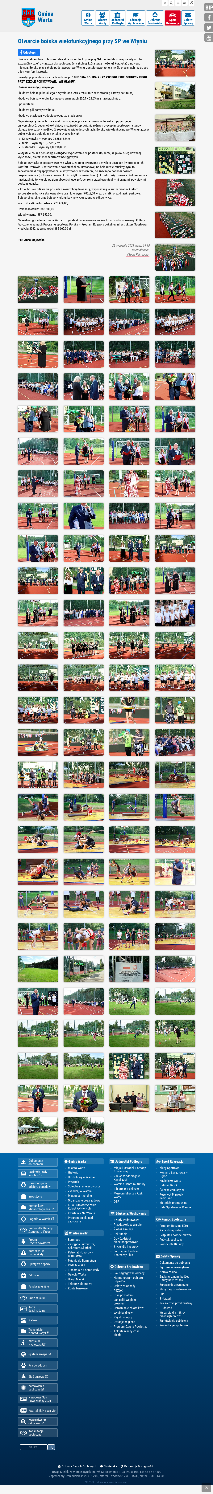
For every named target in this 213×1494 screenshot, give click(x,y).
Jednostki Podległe (126, 1162)
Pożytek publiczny (171, 1241)
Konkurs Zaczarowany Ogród (174, 1175)
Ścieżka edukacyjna (172, 1191)
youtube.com (209, 37)
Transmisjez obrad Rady (34, 1337)
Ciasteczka (108, 1475)
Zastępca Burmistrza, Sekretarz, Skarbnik (81, 1247)
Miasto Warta (76, 1168)
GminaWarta (88, 19)
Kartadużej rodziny (32, 1314)
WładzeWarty (102, 19)
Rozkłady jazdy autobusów (33, 1175)
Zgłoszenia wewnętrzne (174, 1268)
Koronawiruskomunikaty (32, 1256)
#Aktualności (140, 251)
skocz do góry (206, 1488)
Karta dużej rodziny (172, 1231)
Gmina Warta (75, 1162)
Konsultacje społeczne (32, 1442)
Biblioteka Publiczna (127, 1190)
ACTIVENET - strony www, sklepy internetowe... (106, 1491)
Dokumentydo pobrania (32, 1163)
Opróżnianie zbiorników (129, 1309)
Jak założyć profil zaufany (176, 1304)
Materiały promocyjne (173, 1204)
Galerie (28, 1326)
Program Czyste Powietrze (130, 1328)
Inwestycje (31, 1199)
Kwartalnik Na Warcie (38, 1419)
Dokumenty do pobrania (175, 1264)
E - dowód (166, 1309)
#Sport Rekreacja (138, 255)
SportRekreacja (172, 19)
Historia (73, 1173)
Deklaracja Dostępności (137, 1475)
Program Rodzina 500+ (174, 1227)
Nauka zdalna (168, 1273)
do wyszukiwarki (171, 3)
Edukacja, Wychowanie (128, 1215)
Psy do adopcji (33, 1373)
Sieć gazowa (34, 1384)
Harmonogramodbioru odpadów (35, 1186)
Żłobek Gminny (123, 1230)
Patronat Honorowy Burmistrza (80, 1255)
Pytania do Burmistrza (82, 1262)
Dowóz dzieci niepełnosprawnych (126, 1241)
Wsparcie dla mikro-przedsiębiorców (172, 1315)
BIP (162, 1295)
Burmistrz (74, 1241)
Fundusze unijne (34, 1291)
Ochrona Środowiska (126, 1268)
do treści (165, 3)
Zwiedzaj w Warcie (80, 1192)
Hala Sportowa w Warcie (175, 1208)
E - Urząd (165, 1300)
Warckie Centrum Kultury (129, 1185)
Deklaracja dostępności (191, 3)
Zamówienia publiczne (32, 1395)
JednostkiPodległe (117, 19)
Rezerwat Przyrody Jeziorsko (171, 1197)
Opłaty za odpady (35, 1268)
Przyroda (73, 1183)
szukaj (51, 1457)
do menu (178, 3)
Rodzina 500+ (32, 1303)
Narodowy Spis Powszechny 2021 (35, 1407)
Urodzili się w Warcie (81, 1178)
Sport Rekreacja (169, 1162)
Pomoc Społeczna (171, 1220)
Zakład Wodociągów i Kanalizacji (127, 1178)
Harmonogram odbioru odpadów (128, 1280)
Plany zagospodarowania (175, 1290)
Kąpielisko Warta (170, 1181)
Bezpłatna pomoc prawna (176, 1236)
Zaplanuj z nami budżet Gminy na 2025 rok (174, 1279)
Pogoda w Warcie (37, 1222)
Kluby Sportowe (169, 1168)
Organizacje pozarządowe (84, 1201)
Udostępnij (29, 53)
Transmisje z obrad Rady (83, 1271)
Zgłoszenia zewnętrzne (174, 1286)
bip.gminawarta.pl (209, 7)
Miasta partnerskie (80, 1196)
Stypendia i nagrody (126, 1248)
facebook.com (209, 17)
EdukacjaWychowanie (136, 19)
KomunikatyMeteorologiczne (37, 1210)
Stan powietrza (123, 1296)
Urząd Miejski (76, 1280)
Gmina (45, 17)
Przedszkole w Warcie (128, 1225)
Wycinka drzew (123, 1314)
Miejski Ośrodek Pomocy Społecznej (130, 1170)
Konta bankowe (78, 1290)
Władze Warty (76, 1234)
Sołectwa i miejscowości (84, 1187)
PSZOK (118, 1292)
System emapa (35, 1361)
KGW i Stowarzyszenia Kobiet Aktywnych (82, 1207)
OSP (116, 1202)
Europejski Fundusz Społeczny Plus (126, 1254)
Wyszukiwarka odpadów (33, 1430)
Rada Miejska (76, 1266)
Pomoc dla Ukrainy (172, 1245)
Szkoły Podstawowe (126, 1221)
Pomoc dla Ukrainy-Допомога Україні (36, 1233)
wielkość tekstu (185, 3)
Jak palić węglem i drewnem (125, 1302)
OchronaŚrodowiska (155, 19)
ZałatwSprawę (188, 19)
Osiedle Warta (77, 1275)
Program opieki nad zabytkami (80, 1220)
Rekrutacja (120, 1235)
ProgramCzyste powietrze (35, 1244)
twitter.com (209, 27)
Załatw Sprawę (168, 1257)
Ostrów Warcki (169, 1186)
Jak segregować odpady (129, 1274)
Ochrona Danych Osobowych (77, 1475)
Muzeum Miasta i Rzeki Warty (128, 1196)
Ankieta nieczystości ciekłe (127, 1334)
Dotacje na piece (124, 1323)
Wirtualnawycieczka (32, 1349)
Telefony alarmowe (80, 1285)
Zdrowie (29, 1280)
